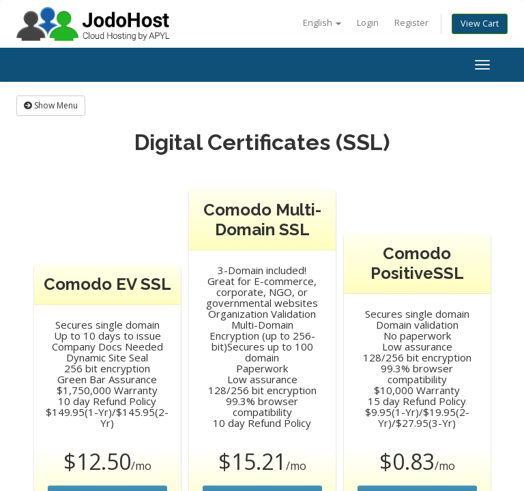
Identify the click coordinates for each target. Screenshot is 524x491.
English (322, 23)
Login (368, 23)
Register (411, 23)
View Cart (480, 23)
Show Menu (51, 105)
